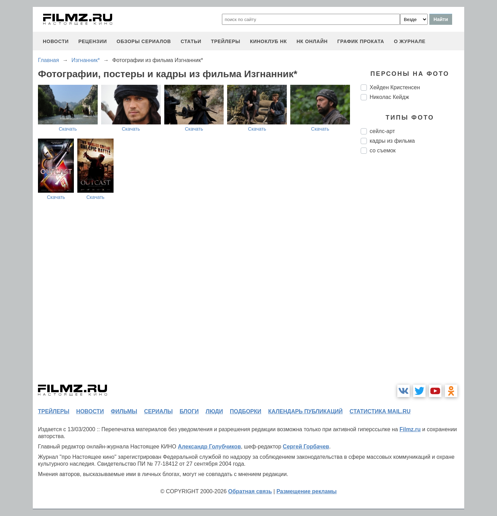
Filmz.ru (409, 429)
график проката (360, 41)
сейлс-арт (382, 131)
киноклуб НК (268, 41)
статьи (191, 41)
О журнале (410, 41)
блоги (188, 411)
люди (214, 411)
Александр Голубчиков (209, 446)
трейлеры (225, 41)
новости (56, 41)
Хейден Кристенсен (395, 87)
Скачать (68, 129)
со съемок (383, 150)
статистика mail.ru (380, 411)
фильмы (124, 411)
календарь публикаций (305, 411)
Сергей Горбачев (306, 446)
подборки (245, 411)
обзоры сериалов (144, 41)
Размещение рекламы (306, 491)
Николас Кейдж (389, 97)
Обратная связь (250, 491)
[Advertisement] (412, 274)
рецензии (92, 41)
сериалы (158, 411)
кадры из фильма (392, 141)
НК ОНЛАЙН (312, 41)
